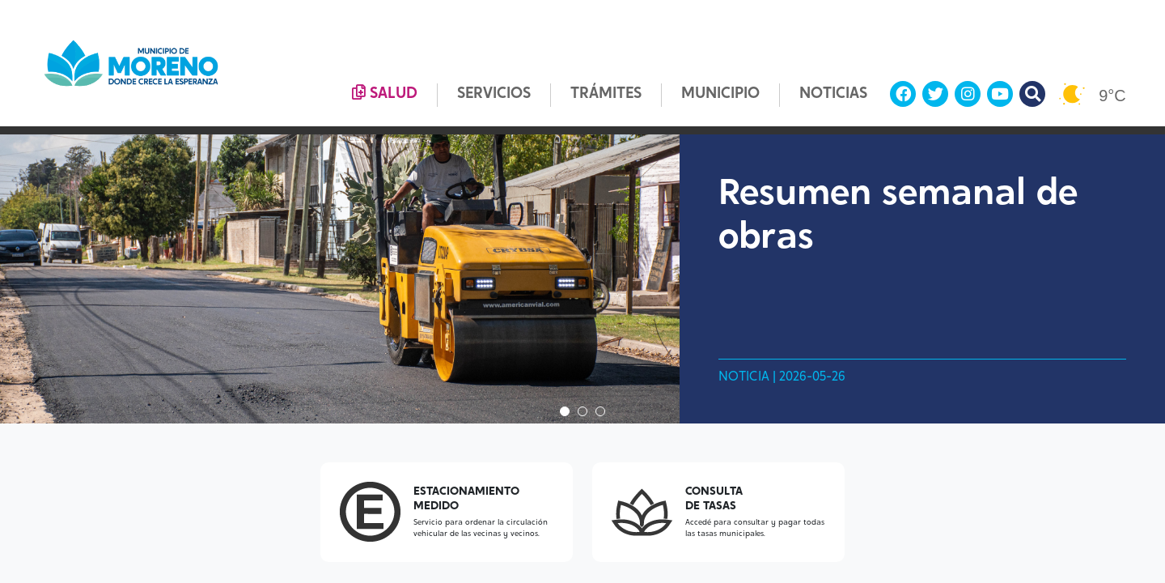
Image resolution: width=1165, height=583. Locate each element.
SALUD (384, 93)
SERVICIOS (494, 94)
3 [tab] (600, 411)
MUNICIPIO (720, 94)
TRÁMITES (606, 94)
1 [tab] (565, 411)
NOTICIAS (833, 94)
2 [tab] (582, 411)
